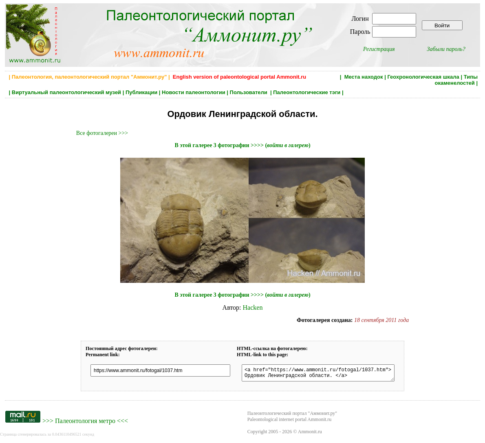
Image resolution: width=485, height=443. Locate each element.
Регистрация (379, 49)
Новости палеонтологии (193, 92)
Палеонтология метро (85, 423)
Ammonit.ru (310, 434)
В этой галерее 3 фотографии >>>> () (242, 145)
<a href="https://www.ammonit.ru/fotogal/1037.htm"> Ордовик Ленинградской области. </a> (321, 374)
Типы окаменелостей (456, 80)
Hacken (253, 307)
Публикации (141, 92)
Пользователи (249, 92)
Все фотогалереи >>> (102, 133)
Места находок (363, 77)
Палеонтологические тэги (306, 92)
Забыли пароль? (446, 49)
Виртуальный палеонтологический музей (66, 92)
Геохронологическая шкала (423, 77)
